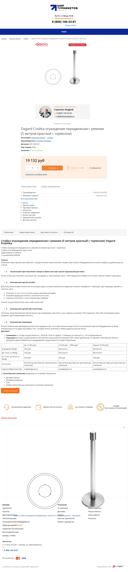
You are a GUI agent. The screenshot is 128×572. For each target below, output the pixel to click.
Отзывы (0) (69, 232)
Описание (8, 232)
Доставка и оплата (49, 232)
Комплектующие (14, 38)
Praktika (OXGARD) (43, 141)
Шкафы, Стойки (9, 535)
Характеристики (27, 232)
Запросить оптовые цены (36, 174)
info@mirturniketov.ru (64, 18)
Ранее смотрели (9, 418)
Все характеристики (29, 198)
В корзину (52, 168)
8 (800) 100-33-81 (64, 22)
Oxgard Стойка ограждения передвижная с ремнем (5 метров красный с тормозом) (46, 515)
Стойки (26, 38)
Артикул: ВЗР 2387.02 (19, 521)
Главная (4, 38)
